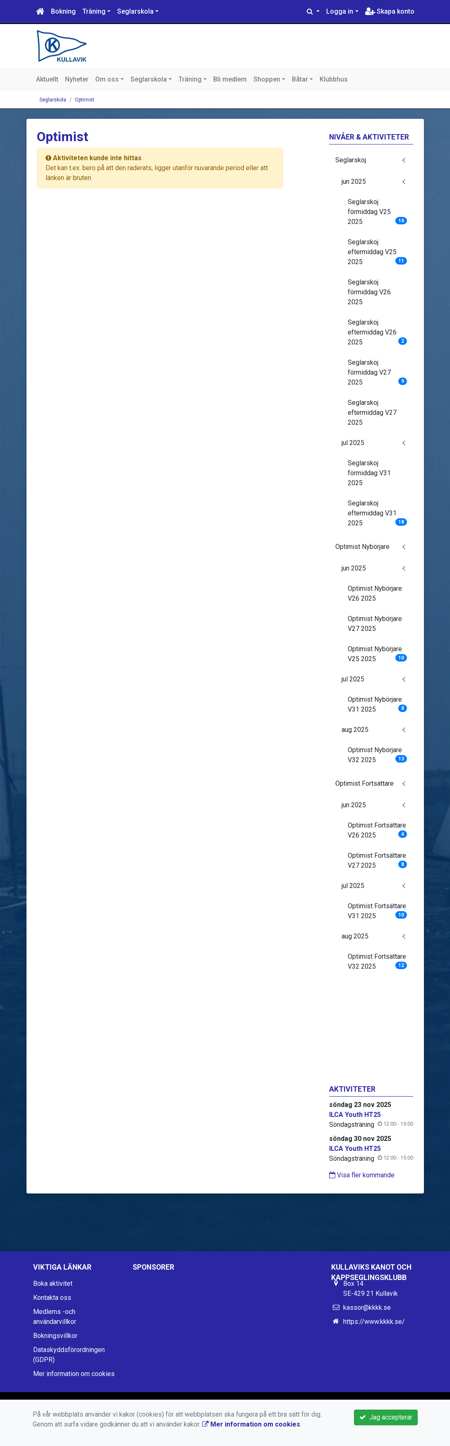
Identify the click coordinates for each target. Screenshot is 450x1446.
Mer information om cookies (74, 1374)
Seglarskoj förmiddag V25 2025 (377, 212)
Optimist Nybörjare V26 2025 (375, 593)
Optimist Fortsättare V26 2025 (377, 830)
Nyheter (77, 79)
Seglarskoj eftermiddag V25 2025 (377, 252)
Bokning (63, 11)
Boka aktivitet (52, 1283)
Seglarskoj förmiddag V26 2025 (369, 292)
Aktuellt (47, 79)
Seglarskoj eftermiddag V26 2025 (377, 332)
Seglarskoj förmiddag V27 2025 (377, 372)
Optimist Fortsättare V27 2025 (377, 860)
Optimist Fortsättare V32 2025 (377, 961)
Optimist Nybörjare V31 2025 (377, 704)
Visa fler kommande (362, 1175)
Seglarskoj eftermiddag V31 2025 (377, 513)
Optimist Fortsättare (364, 783)
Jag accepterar (385, 1417)
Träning (94, 11)
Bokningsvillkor (55, 1336)
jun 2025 (354, 181)
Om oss (107, 79)
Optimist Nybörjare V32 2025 (377, 755)
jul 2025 (353, 443)
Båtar (300, 79)
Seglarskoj (350, 160)
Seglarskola (135, 11)
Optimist (84, 100)
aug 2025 (355, 730)
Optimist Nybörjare (362, 547)
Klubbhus (334, 79)
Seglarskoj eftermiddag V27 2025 (372, 412)
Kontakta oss (52, 1298)
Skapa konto (389, 11)
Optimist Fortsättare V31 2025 (377, 911)
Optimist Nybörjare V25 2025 (377, 654)
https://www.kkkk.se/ (374, 1322)
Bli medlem (230, 79)
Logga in (339, 11)
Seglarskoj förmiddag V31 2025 (369, 473)
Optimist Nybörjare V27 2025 (375, 624)
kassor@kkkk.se (367, 1307)
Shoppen (266, 79)
